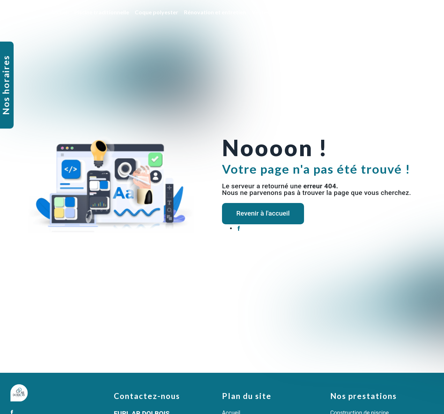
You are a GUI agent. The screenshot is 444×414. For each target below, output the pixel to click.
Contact (419, 12)
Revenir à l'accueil (263, 213)
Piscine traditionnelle (101, 12)
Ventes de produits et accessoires (296, 12)
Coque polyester (156, 12)
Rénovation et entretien (215, 12)
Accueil (59, 12)
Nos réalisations (382, 12)
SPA (350, 12)
